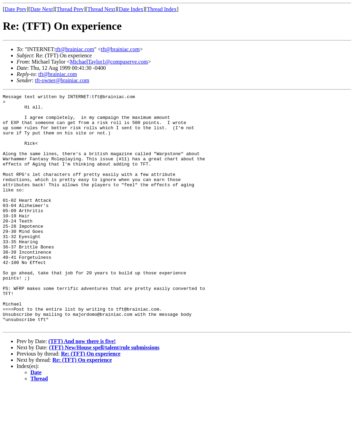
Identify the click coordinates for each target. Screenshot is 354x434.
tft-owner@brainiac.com (62, 80)
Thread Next (101, 9)
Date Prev (15, 9)
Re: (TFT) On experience (90, 400)
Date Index (131, 9)
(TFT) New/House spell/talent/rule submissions (104, 394)
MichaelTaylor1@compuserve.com (109, 62)
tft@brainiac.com (74, 49)
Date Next (41, 9)
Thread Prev (70, 9)
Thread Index (162, 9)
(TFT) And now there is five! (82, 388)
